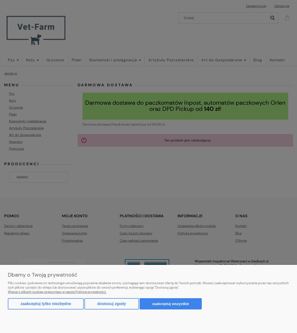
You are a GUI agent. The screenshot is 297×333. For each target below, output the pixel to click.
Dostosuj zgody (111, 304)
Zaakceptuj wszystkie (170, 304)
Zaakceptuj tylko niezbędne (46, 304)
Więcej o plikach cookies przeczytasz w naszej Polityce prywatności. (57, 292)
